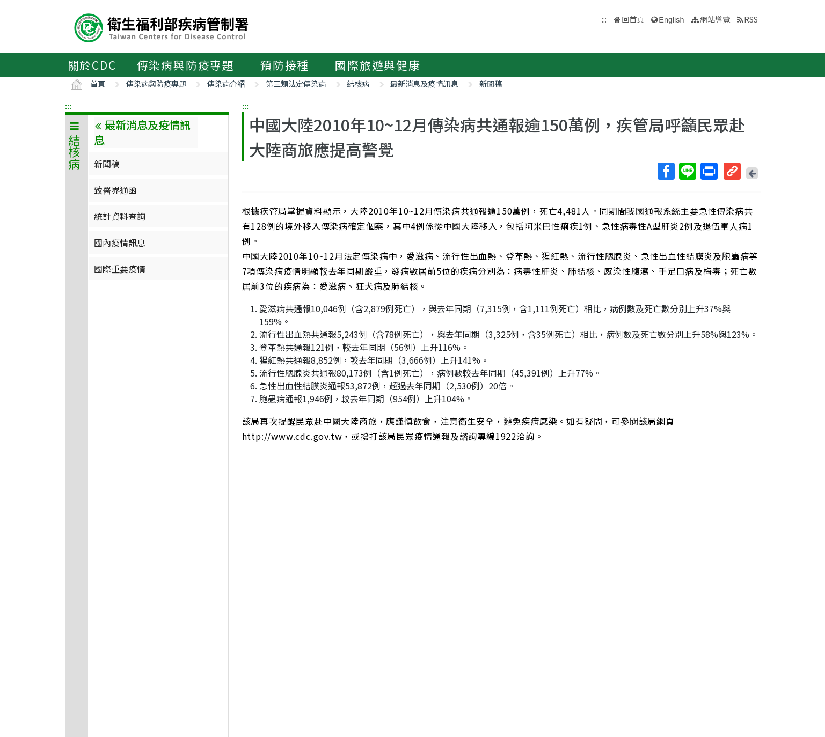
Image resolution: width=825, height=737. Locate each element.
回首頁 (633, 19)
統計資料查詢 (119, 216)
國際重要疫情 (119, 268)
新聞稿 (490, 83)
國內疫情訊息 (119, 242)
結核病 (358, 83)
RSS (751, 19)
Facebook (665, 171)
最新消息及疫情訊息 (424, 83)
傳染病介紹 (226, 83)
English (671, 20)
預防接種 (284, 65)
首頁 (97, 83)
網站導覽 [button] (715, 19)
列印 (708, 171)
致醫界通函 (115, 189)
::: (68, 105)
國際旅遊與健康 (378, 65)
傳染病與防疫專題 (186, 65)
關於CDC (92, 65)
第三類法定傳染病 (296, 83)
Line (687, 171)
